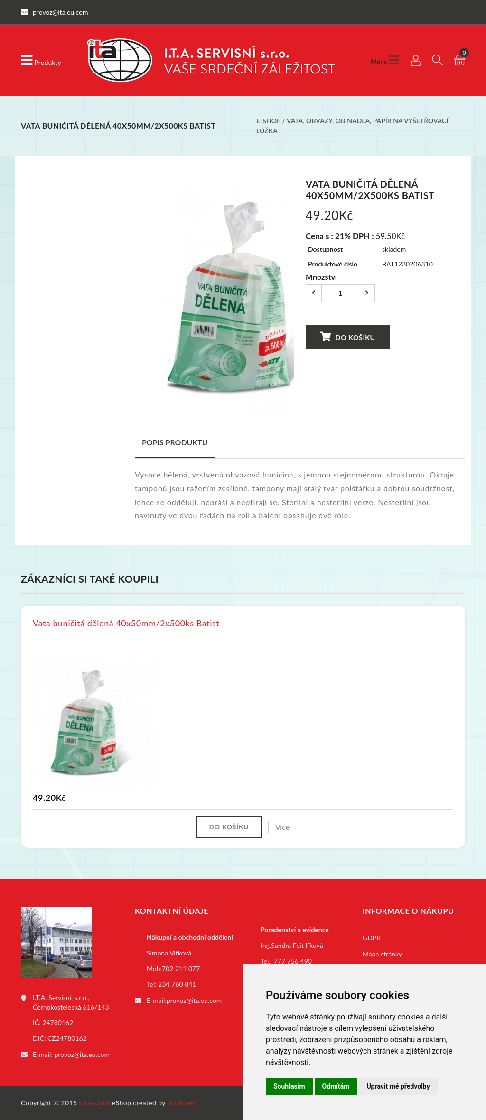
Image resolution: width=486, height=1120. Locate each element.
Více (284, 827)
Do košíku (347, 337)
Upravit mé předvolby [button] (398, 1086)
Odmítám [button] (336, 1086)
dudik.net (182, 1103)
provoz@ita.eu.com (82, 1055)
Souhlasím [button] (289, 1086)
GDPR (372, 939)
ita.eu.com (95, 1103)
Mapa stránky (382, 955)
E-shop (268, 121)
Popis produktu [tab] (175, 442)
